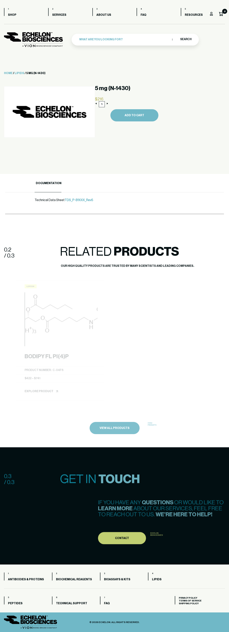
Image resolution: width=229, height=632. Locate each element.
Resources (194, 15)
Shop (12, 15)
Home (8, 73)
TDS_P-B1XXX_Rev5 (79, 200)
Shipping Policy (189, 603)
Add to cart (134, 115)
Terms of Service (190, 601)
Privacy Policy (188, 598)
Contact (122, 552)
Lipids (19, 73)
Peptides (15, 603)
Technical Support (71, 603)
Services (59, 15)
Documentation (48, 183)
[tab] (48, 183)
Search (185, 39)
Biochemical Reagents (74, 579)
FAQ (143, 15)
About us (103, 15)
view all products (115, 443)
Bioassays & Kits (117, 579)
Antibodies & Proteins (26, 579)
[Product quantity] (102, 104)
